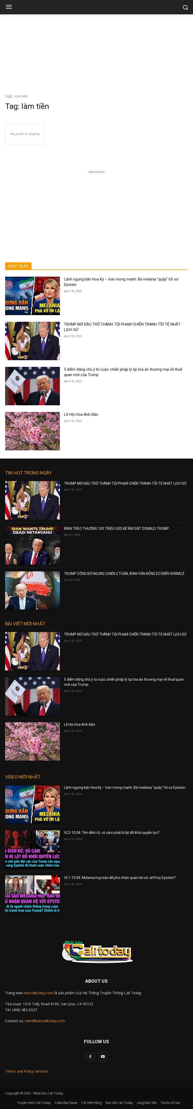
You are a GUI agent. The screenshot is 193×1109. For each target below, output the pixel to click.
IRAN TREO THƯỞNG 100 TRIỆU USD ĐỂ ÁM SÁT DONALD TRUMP (116, 528)
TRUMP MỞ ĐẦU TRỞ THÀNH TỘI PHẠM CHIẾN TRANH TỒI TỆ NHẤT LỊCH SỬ (125, 483)
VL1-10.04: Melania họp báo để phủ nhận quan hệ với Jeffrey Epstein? (120, 878)
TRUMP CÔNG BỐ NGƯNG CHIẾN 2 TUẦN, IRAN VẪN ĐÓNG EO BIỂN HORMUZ (124, 574)
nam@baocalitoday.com (45, 1020)
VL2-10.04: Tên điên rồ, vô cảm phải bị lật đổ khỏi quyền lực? (111, 833)
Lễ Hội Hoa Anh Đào (81, 414)
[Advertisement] (96, 53)
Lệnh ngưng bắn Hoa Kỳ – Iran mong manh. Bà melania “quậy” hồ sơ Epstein (124, 787)
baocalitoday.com (38, 992)
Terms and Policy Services (26, 1071)
